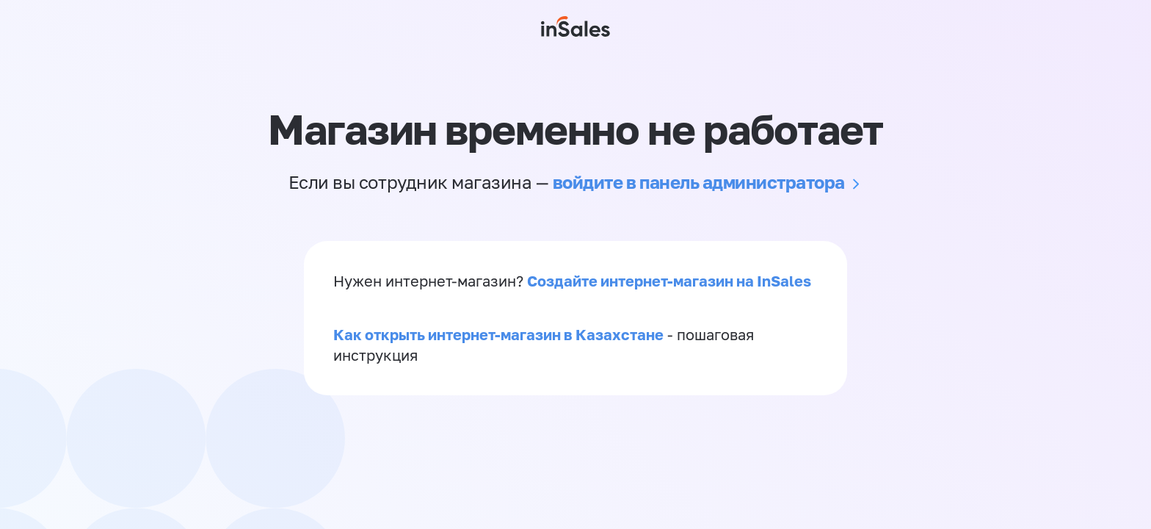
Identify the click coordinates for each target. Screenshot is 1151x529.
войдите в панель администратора (699, 181)
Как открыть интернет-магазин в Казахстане (498, 334)
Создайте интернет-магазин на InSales (669, 280)
